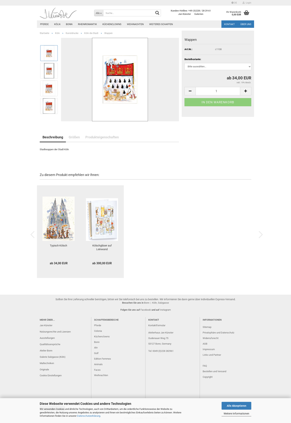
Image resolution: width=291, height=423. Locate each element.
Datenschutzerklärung (88, 415)
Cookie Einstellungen (51, 375)
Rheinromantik (87, 24)
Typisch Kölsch (58, 245)
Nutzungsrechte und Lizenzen (55, 331)
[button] (234, 3)
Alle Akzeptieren (236, 405)
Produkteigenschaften (102, 137)
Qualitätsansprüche (50, 344)
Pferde (44, 24)
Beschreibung (52, 137)
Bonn (69, 24)
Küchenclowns (111, 24)
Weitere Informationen (236, 413)
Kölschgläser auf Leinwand (102, 247)
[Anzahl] (218, 91)
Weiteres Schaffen (161, 24)
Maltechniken (47, 363)
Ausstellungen (47, 338)
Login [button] (247, 2)
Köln (57, 24)
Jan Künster (46, 325)
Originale (44, 369)
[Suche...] (98, 13)
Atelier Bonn (46, 350)
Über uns (245, 24)
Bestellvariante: (192, 59)
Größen (74, 137)
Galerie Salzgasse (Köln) (53, 356)
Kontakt (229, 24)
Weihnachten (135, 24)
